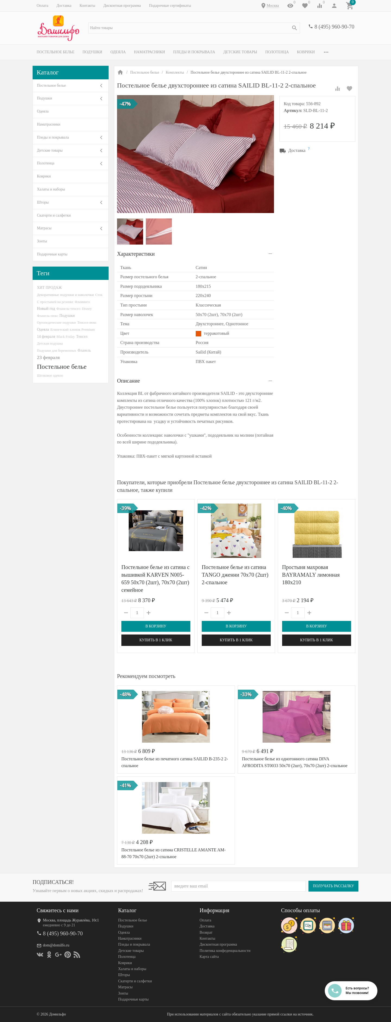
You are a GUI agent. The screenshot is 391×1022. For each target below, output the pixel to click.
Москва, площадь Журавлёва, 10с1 (71, 920)
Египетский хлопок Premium (73, 329)
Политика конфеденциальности (225, 951)
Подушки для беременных (56, 350)
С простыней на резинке (55, 302)
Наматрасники (149, 52)
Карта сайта (209, 957)
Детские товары (240, 52)
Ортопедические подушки (56, 322)
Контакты (87, 6)
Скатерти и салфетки (54, 215)
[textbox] (194, 28)
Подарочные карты (52, 254)
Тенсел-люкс (87, 322)
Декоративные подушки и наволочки (65, 295)
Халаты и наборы (51, 189)
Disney (87, 309)
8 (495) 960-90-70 (334, 27)
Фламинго (82, 302)
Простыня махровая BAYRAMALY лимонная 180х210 (311, 574)
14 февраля (46, 336)
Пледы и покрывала (194, 52)
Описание (128, 381)
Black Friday (65, 337)
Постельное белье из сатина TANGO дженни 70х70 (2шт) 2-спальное (235, 574)
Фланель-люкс (47, 316)
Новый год (46, 308)
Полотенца (277, 52)
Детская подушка (50, 343)
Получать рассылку (333, 886)
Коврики (306, 52)
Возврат (206, 932)
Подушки (92, 52)
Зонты (42, 241)
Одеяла (118, 52)
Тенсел (82, 336)
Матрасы (44, 228)
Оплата (42, 6)
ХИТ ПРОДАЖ (49, 288)
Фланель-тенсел (68, 309)
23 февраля (48, 357)
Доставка (63, 6)
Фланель (84, 350)
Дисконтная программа (122, 6)
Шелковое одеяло (50, 375)
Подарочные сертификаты (170, 6)
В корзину (155, 626)
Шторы (43, 202)
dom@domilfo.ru (56, 945)
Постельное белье (55, 52)
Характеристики (136, 254)
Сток (99, 295)
